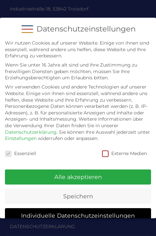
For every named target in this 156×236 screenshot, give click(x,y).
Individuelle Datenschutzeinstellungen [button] (78, 211)
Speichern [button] (78, 192)
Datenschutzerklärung (31, 128)
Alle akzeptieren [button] (78, 172)
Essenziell (20, 150)
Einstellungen (21, 134)
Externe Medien (124, 150)
